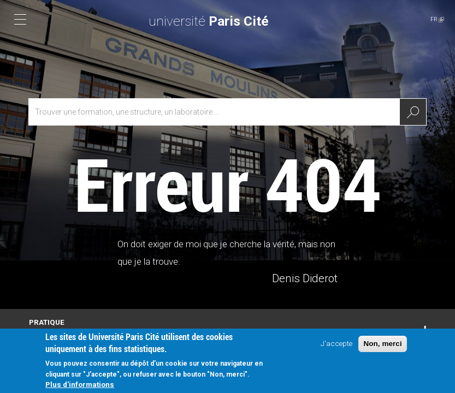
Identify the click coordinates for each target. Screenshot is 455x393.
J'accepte (336, 346)
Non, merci (382, 346)
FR (437, 19)
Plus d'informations (79, 387)
